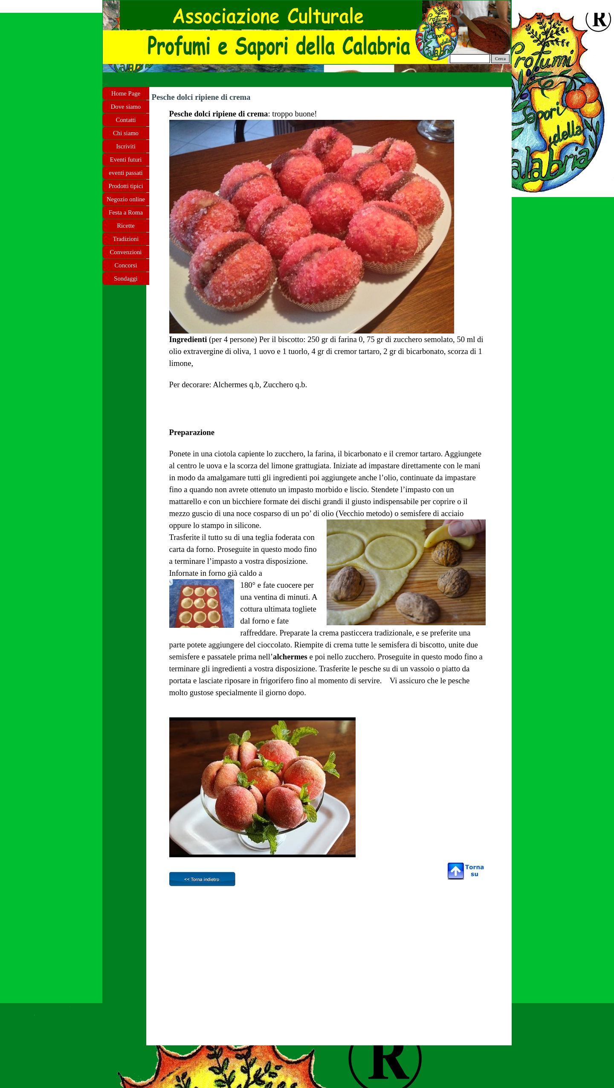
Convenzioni (126, 252)
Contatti (126, 119)
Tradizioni (126, 238)
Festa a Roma (126, 212)
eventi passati (125, 172)
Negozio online (126, 199)
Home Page (125, 93)
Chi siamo (126, 133)
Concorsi (126, 265)
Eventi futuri (126, 159)
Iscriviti (126, 146)
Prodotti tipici (125, 186)
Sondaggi (125, 278)
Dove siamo (126, 106)
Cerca (500, 58)
